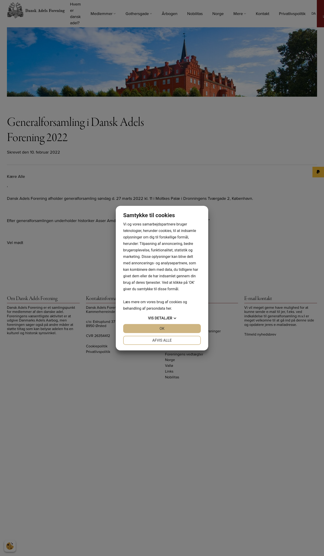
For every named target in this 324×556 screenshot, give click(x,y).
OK (161, 328)
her (168, 308)
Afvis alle (162, 340)
